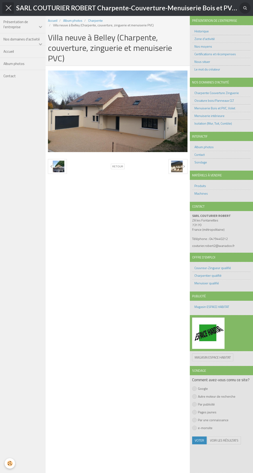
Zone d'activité (204, 38)
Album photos (14, 63)
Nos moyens (203, 46)
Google (200, 388)
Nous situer (202, 61)
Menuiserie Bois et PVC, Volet (214, 108)
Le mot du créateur (207, 69)
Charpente (95, 20)
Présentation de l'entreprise (15, 24)
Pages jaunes (204, 412)
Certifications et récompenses (215, 54)
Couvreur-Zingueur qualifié (212, 267)
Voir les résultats (224, 440)
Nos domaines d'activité (21, 39)
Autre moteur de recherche (213, 396)
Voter (199, 440)
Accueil (8, 51)
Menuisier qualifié (206, 283)
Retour (117, 166)
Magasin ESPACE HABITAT (211, 306)
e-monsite (202, 427)
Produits (200, 185)
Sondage (200, 162)
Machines (201, 193)
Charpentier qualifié (208, 275)
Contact (9, 76)
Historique (201, 31)
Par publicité (203, 404)
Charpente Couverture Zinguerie (216, 92)
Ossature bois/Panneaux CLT (214, 100)
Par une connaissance (210, 420)
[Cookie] (10, 463)
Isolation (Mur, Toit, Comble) (213, 123)
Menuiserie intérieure (209, 115)
